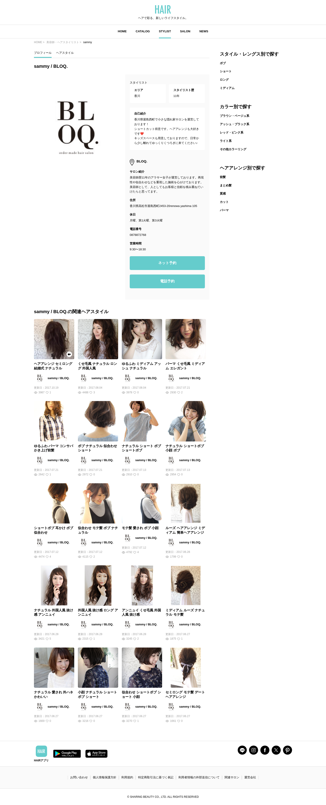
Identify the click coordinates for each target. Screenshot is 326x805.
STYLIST (165, 31)
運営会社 (250, 777)
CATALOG (143, 31)
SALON (185, 31)
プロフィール (43, 52)
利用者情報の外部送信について (199, 777)
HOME (122, 31)
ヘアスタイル (65, 52)
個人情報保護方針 (104, 777)
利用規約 (127, 777)
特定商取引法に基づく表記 (155, 777)
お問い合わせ (79, 777)
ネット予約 (167, 263)
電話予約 (167, 281)
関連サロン (232, 777)
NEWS (203, 31)
